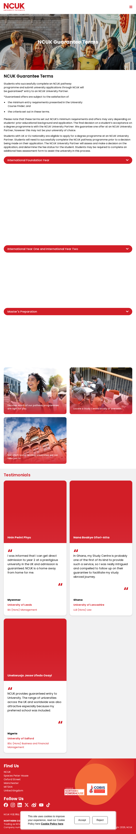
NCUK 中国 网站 (12, 814)
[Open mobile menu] (129, 6)
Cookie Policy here (52, 823)
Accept (82, 820)
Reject (100, 820)
